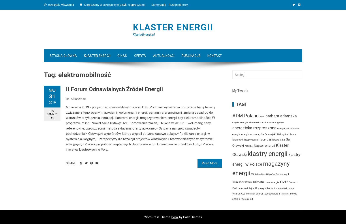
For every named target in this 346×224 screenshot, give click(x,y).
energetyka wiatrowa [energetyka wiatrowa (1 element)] (288, 128)
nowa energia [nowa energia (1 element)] (272, 182)
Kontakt (214, 55)
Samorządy (158, 4)
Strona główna (63, 55)
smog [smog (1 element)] (261, 188)
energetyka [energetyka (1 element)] (278, 122)
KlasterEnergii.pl (144, 34)
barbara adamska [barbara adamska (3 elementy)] (281, 116)
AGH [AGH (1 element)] (262, 116)
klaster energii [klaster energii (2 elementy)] (264, 146)
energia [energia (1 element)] (236, 134)
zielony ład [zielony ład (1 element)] (247, 199)
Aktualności (164, 55)
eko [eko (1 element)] (251, 122)
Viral (175, 217)
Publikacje (191, 55)
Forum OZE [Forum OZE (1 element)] (265, 139)
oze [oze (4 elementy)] (284, 181)
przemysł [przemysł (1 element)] (243, 188)
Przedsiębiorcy (178, 4)
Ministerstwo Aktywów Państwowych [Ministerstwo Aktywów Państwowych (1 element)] (270, 174)
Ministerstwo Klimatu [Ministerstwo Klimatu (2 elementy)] (248, 182)
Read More (210, 163)
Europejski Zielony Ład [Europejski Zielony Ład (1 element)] (277, 134)
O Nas (122, 55)
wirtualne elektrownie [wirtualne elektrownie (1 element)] (282, 188)
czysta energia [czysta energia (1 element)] (240, 122)
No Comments (52, 114)
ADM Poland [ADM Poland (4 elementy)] (245, 115)
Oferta (140, 55)
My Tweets (240, 91)
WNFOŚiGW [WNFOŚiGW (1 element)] (238, 193)
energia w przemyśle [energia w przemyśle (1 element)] (252, 134)
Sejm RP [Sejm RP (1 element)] (253, 188)
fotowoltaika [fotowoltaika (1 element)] (278, 139)
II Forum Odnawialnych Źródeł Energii (114, 89)
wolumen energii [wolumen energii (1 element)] (254, 193)
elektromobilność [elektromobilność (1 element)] (263, 122)
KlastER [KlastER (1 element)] (249, 145)
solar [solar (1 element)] (267, 188)
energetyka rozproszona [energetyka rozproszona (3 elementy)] (254, 128)
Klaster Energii (173, 27)
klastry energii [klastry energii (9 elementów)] (268, 153)
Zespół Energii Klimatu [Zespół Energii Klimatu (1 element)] (276, 193)
